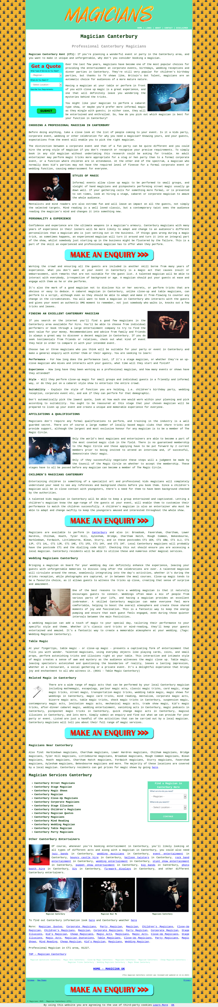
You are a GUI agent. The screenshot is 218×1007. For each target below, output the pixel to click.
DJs (74, 868)
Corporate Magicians (81, 926)
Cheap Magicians (81, 934)
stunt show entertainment (171, 861)
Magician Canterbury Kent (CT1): (52, 54)
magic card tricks (100, 696)
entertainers (54, 872)
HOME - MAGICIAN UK (109, 968)
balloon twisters (136, 857)
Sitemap (30, 980)
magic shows (128, 767)
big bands (148, 865)
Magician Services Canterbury (60, 775)
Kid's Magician (56, 934)
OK (172, 1005)
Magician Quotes (50, 926)
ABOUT (158, 28)
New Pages (41, 980)
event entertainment (168, 853)
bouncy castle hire (84, 857)
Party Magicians (166, 938)
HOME (139, 28)
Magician (132, 926)
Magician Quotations (79, 938)
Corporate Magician (164, 930)
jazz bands (60, 853)
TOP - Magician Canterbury (47, 954)
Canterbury (99, 532)
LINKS (148, 28)
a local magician (175, 718)
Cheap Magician (70, 941)
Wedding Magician (137, 941)
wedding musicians (110, 853)
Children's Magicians (157, 926)
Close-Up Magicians (164, 934)
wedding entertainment (99, 707)
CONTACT (168, 28)
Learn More (160, 1005)
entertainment (116, 846)
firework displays (117, 868)
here (155, 767)
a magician (127, 850)
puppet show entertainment (95, 865)
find (40, 752)
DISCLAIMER (182, 28)
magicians (161, 543)
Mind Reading (48, 941)
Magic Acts (104, 934)
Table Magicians (109, 938)
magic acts (96, 684)
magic (167, 707)
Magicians (35, 532)
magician (44, 551)
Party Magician (111, 926)
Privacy (187, 980)
